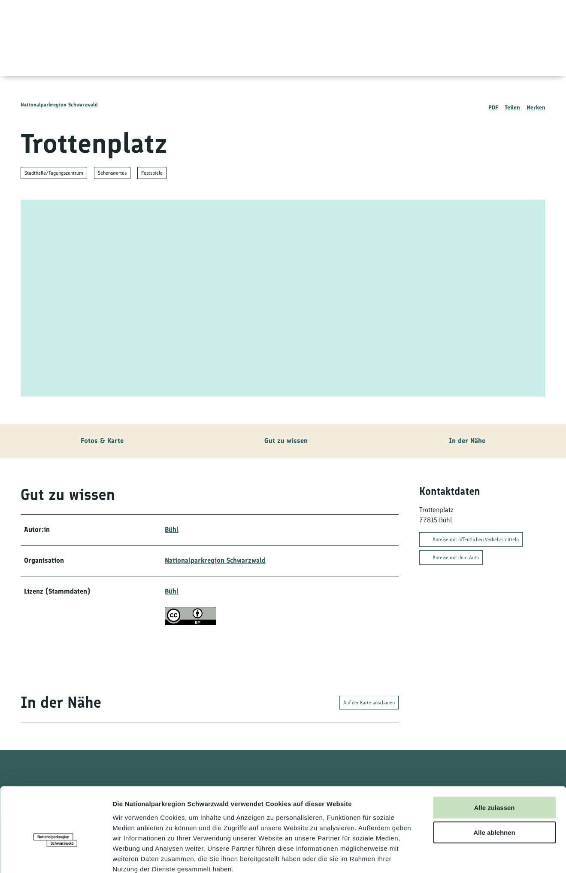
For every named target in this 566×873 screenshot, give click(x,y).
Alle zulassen (494, 760)
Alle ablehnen (494, 785)
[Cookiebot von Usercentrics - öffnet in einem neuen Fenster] (55, 856)
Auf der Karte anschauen (369, 703)
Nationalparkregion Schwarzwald (59, 105)
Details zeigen (456, 856)
